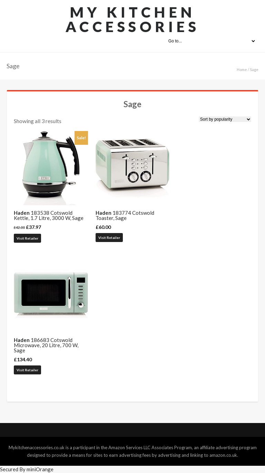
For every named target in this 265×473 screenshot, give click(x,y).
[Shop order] (225, 119)
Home (242, 69)
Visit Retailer (27, 238)
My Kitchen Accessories (133, 19)
